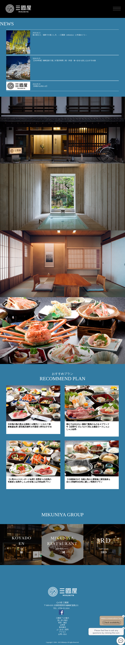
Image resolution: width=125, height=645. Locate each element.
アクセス (62, 632)
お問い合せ (62, 634)
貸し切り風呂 (62, 620)
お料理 (62, 625)
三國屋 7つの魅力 (62, 618)
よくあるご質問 (62, 629)
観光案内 (62, 627)
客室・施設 (62, 623)
